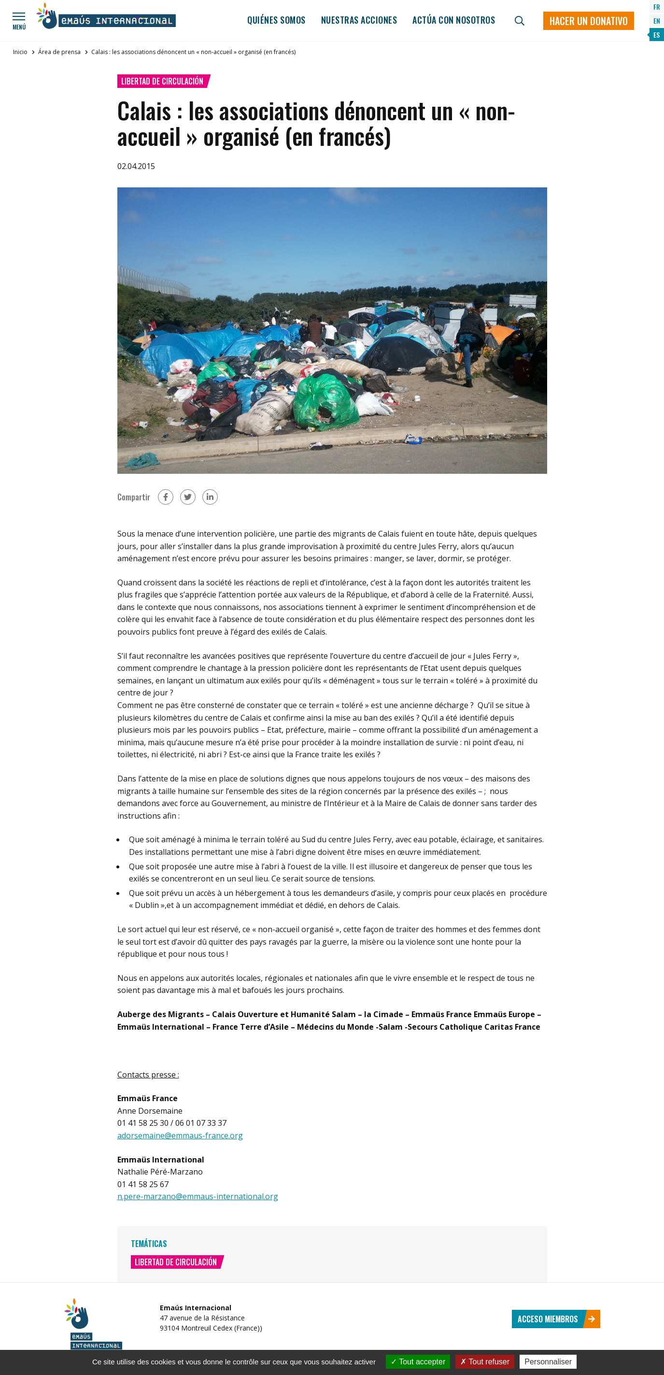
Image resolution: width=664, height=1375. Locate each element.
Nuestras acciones (359, 20)
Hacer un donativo (589, 21)
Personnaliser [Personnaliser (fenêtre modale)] (548, 1362)
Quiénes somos (276, 20)
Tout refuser (484, 1362)
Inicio (20, 52)
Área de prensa (59, 52)
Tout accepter (418, 1362)
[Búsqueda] (519, 21)
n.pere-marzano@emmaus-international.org (197, 1196)
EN (656, 20)
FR (656, 6)
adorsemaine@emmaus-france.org (180, 1135)
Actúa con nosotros (453, 20)
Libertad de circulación (162, 81)
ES (656, 34)
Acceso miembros (556, 1319)
